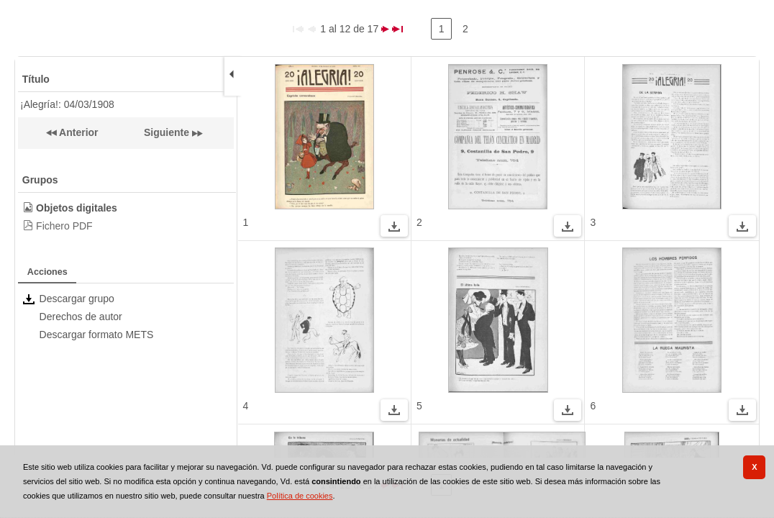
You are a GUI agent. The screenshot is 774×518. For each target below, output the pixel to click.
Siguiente (166, 132)
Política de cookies (300, 495)
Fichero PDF (64, 226)
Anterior (78, 132)
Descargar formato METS (97, 334)
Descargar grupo (77, 298)
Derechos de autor (81, 316)
